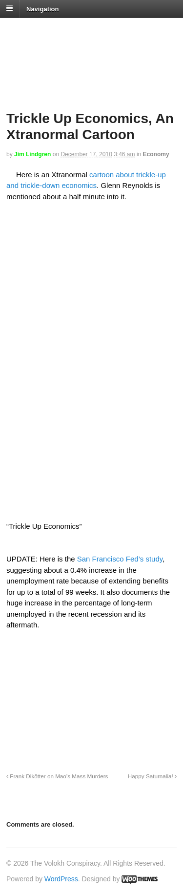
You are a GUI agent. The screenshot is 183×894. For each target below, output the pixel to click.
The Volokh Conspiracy (75, 30)
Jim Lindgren (32, 154)
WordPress (61, 879)
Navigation (42, 8)
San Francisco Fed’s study (120, 559)
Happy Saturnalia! (152, 776)
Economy (156, 154)
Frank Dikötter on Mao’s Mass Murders (57, 776)
